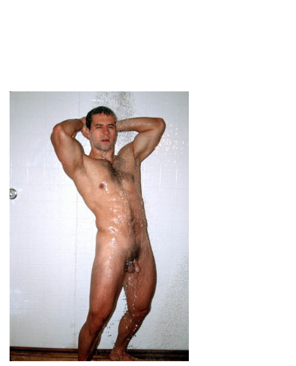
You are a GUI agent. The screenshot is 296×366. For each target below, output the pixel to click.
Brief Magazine (148, 46)
